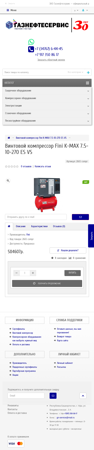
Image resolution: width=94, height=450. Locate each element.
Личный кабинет (65, 363)
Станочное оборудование (18, 113)
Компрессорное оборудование (20, 98)
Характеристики (39, 226)
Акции (15, 374)
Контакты (12, 409)
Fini (28, 234)
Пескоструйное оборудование (20, 120)
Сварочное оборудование (18, 90)
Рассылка (61, 367)
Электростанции (13, 105)
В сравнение (77, 258)
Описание (21, 226)
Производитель (19, 363)
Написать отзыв (43, 166)
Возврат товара (64, 336)
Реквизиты (13, 405)
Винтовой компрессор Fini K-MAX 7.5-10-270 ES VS (41, 137)
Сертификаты (18, 328)
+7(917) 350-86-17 (70, 413)
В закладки (59, 258)
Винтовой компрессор (22, 332)
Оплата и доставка (21, 344)
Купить (72, 272)
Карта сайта (62, 340)
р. (76, 10)
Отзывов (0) (59, 226)
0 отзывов (26, 166)
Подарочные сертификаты (24, 367)
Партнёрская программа (24, 370)
